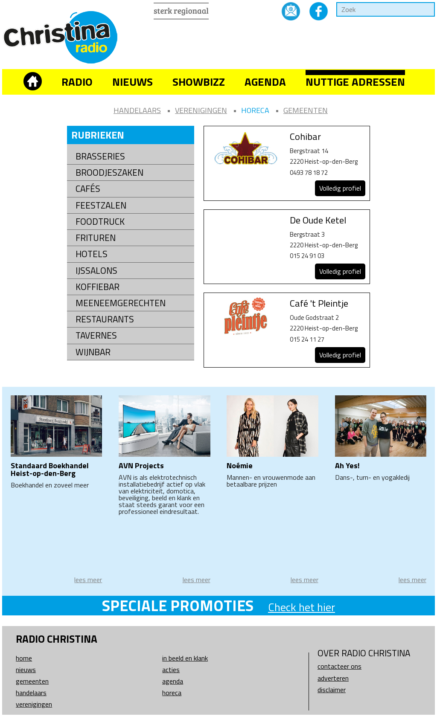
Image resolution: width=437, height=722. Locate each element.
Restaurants (105, 319)
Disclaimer (332, 689)
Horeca (255, 110)
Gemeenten (305, 110)
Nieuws (132, 81)
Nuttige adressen (355, 81)
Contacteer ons (339, 666)
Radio (77, 81)
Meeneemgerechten (121, 303)
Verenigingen (201, 110)
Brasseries (100, 156)
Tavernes (96, 335)
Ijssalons (96, 270)
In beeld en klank (185, 658)
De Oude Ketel (318, 220)
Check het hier (301, 607)
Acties (171, 669)
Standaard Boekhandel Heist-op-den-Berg (50, 469)
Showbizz (198, 81)
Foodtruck (100, 221)
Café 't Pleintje (319, 303)
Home (24, 658)
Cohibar (305, 136)
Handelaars (137, 110)
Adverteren (333, 678)
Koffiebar (97, 287)
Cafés (88, 188)
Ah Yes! (347, 465)
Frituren (96, 238)
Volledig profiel (340, 188)
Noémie (240, 465)
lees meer (88, 579)
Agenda (265, 81)
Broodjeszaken (109, 172)
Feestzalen (101, 205)
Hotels (92, 254)
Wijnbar (93, 352)
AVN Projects (141, 465)
